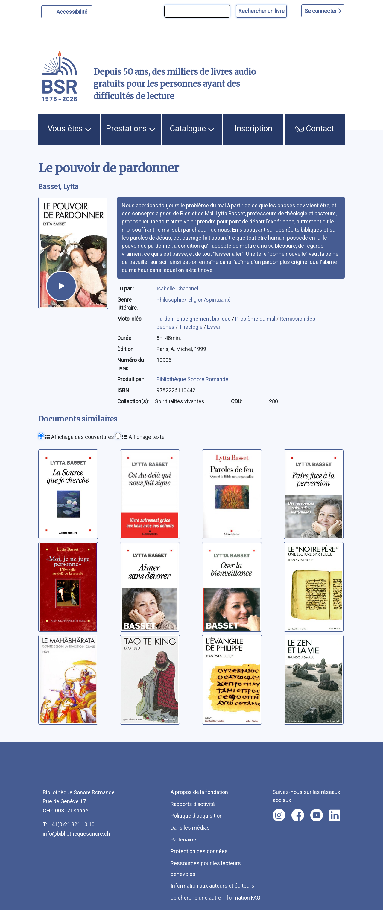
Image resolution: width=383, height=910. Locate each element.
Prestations (131, 128)
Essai (213, 327)
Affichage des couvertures (79, 437)
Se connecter (323, 11)
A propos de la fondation (199, 792)
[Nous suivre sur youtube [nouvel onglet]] (316, 815)
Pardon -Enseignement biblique (194, 319)
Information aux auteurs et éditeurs (212, 885)
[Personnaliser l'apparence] (66, 12)
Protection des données (199, 851)
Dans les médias (190, 827)
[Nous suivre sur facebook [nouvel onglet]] (297, 815)
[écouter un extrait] (61, 286)
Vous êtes (70, 128)
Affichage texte (143, 437)
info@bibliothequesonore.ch (76, 833)
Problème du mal (255, 319)
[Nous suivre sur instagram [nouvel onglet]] (279, 815)
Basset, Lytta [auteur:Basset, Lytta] (58, 186)
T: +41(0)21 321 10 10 (69, 824)
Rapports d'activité (193, 804)
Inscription (253, 128)
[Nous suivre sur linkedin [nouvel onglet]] (334, 815)
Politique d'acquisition (197, 815)
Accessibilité (73, 11)
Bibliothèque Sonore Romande (192, 379)
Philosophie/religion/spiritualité (193, 299)
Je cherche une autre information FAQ (215, 897)
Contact (314, 128)
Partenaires (184, 839)
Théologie (191, 327)
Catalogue (192, 128)
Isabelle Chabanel (177, 288)
